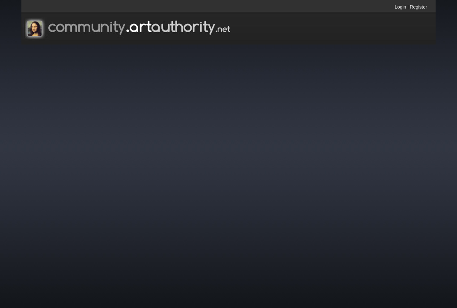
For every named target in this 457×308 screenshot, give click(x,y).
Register (418, 6)
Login (400, 6)
